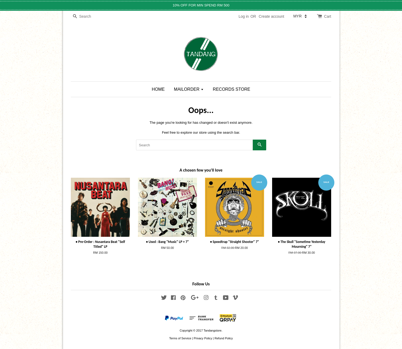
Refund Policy (223, 338)
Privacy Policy (203, 338)
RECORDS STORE (231, 89)
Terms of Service (180, 338)
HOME (158, 89)
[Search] (87, 16)
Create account (271, 16)
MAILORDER (189, 89)
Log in (244, 16)
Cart (327, 16)
